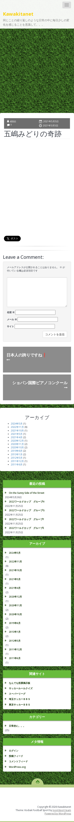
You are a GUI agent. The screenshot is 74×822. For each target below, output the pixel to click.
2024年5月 (16, 423)
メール (12, 319)
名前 (11, 312)
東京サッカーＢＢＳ (19, 704)
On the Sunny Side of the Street (26, 493)
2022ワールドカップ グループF (26, 519)
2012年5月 (16, 457)
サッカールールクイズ (21, 688)
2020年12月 (17, 440)
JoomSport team (62, 810)
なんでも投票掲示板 (19, 683)
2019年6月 (16, 450)
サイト (10, 326)
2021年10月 (17, 430)
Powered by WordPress (58, 813)
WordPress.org (17, 767)
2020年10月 (17, 447)
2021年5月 (16, 434)
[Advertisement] (37, 68)
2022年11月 (17, 427)
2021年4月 (16, 437)
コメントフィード (18, 761)
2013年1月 (16, 454)
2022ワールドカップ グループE (26, 528)
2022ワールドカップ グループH (26, 501)
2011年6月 (16, 464)
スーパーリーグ (17, 693)
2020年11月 (17, 444)
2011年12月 (17, 461)
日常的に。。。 (17, 726)
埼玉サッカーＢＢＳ (19, 699)
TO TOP (37, 780)
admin (13, 121)
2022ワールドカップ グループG (27, 510)
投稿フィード (16, 756)
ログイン (13, 750)
